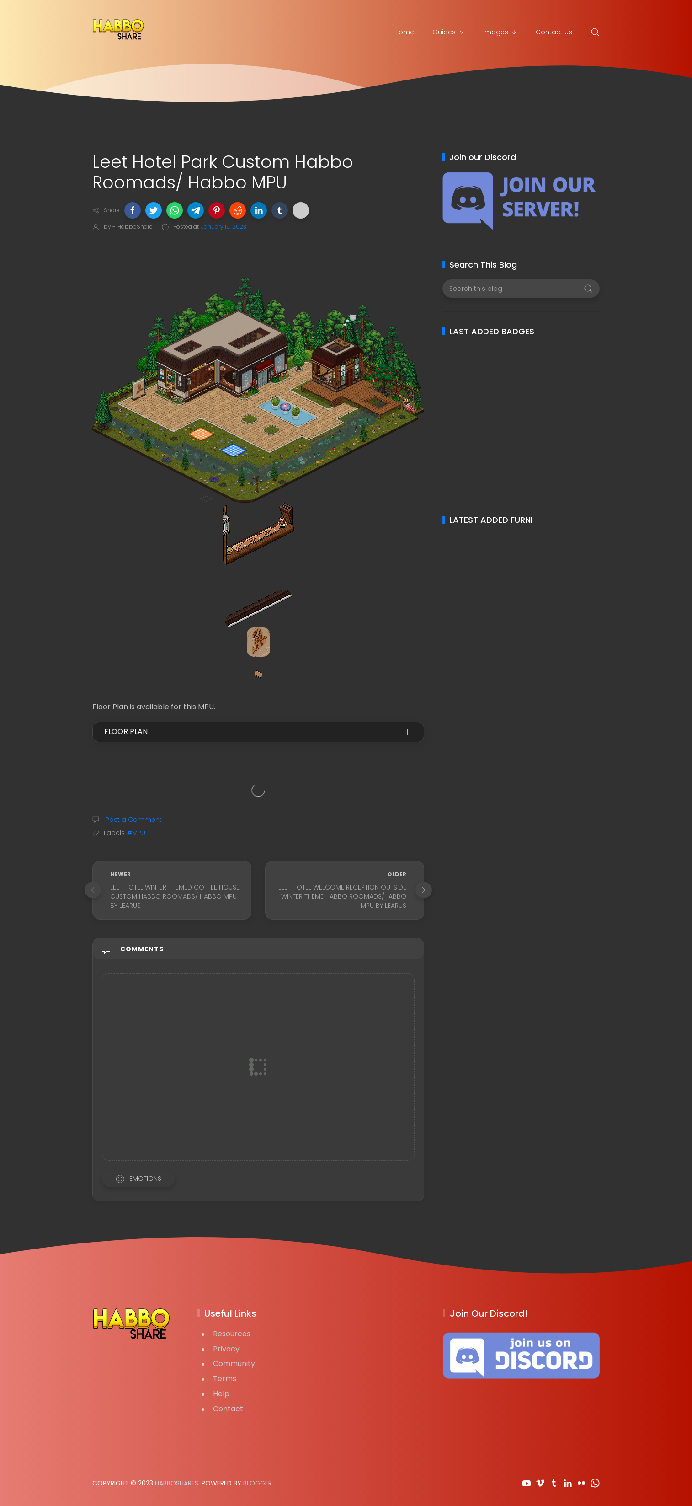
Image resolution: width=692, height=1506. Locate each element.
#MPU (136, 832)
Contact (228, 1409)
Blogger (257, 1483)
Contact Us (554, 32)
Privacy (226, 1349)
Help (221, 1393)
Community (234, 1363)
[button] (132, 210)
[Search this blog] (520, 288)
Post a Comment (133, 819)
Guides (448, 32)
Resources (231, 1334)
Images (500, 32)
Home (404, 32)
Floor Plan (126, 731)
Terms (224, 1378)
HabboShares (176, 1483)
